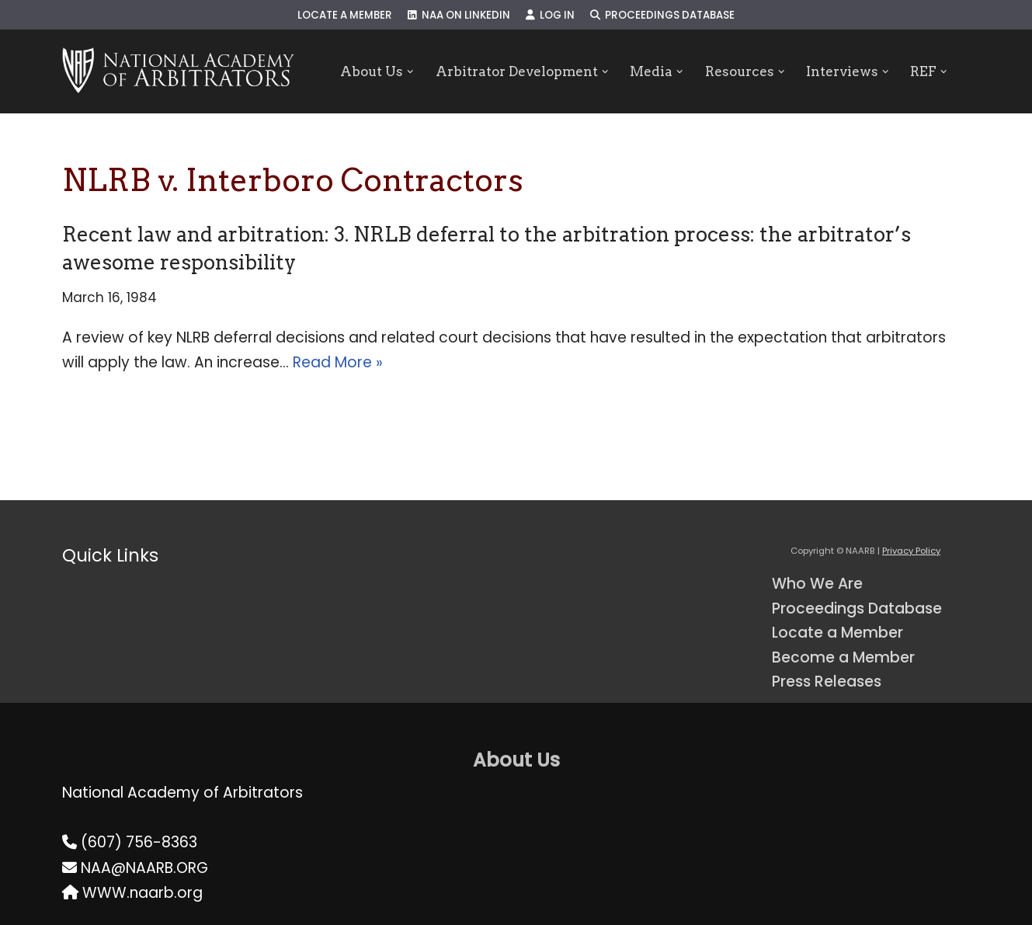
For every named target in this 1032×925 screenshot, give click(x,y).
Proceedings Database (662, 15)
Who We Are (817, 583)
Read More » (338, 362)
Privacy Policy (911, 550)
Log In (550, 15)
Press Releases (826, 681)
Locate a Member (344, 15)
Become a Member (843, 657)
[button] (410, 71)
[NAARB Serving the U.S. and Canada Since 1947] (178, 71)
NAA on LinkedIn (459, 15)
